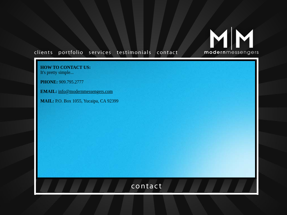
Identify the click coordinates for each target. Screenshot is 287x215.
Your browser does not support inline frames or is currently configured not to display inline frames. (146, 119)
